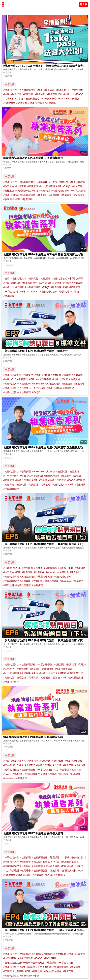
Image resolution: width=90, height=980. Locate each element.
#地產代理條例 (42, 375)
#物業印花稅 (9, 958)
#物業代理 (16, 94)
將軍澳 (25, 11)
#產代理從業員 (75, 677)
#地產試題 (8, 296)
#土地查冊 (20, 186)
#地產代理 (68, 94)
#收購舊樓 (8, 199)
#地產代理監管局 (45, 90)
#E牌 (66, 98)
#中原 (6, 94)
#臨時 (6, 278)
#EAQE (79, 94)
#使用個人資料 (51, 866)
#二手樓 (19, 98)
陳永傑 (16, 11)
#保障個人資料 (24, 875)
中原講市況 (36, 11)
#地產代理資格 (32, 98)
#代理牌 (75, 98)
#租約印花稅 (50, 958)
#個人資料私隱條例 (42, 861)
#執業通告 (8, 186)
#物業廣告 (8, 572)
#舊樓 (35, 190)
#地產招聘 (61, 90)
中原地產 (9, 84)
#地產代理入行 (11, 90)
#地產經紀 (40, 94)
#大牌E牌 (8, 98)
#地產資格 (74, 379)
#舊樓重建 (8, 190)
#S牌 (60, 98)
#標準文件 (27, 375)
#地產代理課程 (36, 103)
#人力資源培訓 (28, 90)
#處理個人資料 (68, 870)
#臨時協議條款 (11, 769)
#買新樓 (66, 375)
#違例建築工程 (75, 673)
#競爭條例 (27, 568)
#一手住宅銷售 (75, 90)
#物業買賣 (21, 103)
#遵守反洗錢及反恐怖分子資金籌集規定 (24, 962)
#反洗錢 (77, 476)
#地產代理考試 (59, 278)
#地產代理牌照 (54, 94)
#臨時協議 (20, 677)
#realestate (9, 103)
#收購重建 (42, 182)
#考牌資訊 (50, 103)
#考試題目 (32, 484)
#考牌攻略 (28, 94)
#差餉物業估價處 (52, 971)
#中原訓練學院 (48, 98)
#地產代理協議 (11, 195)
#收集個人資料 (78, 857)
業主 (45, 11)
